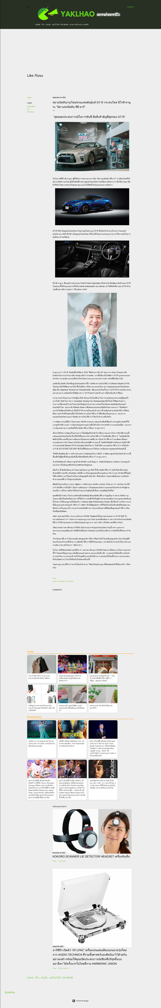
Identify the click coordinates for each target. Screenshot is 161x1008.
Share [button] (29, 98)
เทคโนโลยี (55, 24)
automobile (31, 106)
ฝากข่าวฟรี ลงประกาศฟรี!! (79, 24)
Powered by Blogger (80, 1000)
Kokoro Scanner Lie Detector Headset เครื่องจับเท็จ (91, 856)
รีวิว (43, 24)
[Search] (130, 7)
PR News (30, 112)
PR (28, 109)
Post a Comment (63, 968)
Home (38, 24)
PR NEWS (64, 24)
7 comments (62, 861)
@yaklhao (10, 992)
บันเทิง (48, 24)
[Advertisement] (80, 51)
